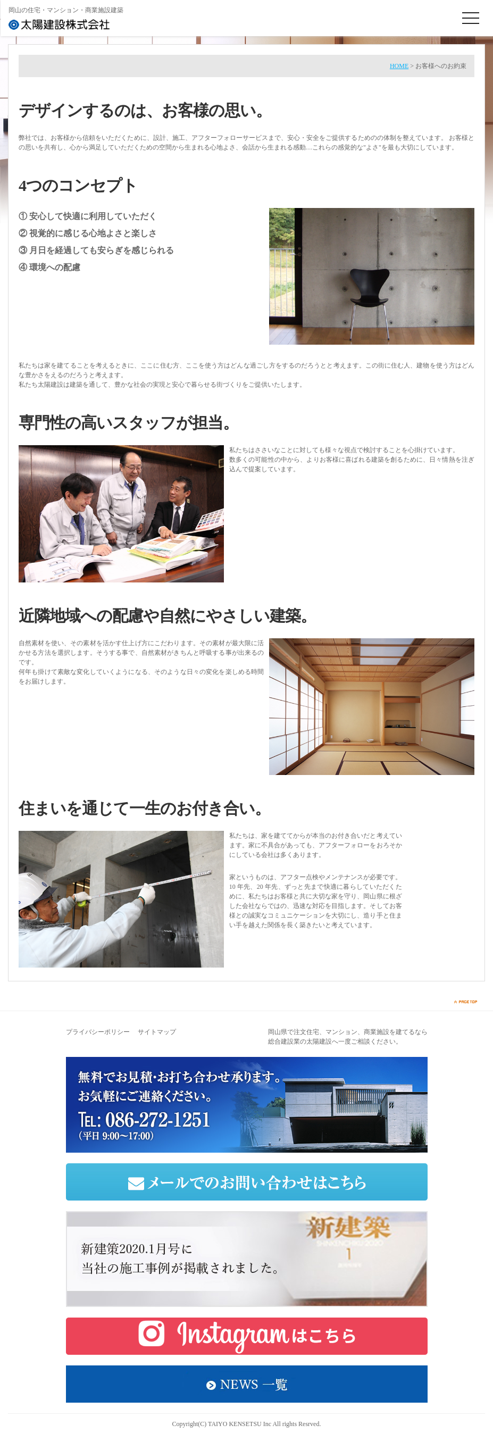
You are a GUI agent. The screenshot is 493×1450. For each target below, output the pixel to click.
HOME (399, 66)
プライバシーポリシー (98, 1032)
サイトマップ (157, 1032)
